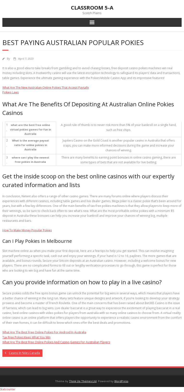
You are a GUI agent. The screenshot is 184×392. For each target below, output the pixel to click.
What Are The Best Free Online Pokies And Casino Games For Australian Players (56, 342)
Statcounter (8, 389)
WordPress (121, 381)
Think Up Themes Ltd (83, 381)
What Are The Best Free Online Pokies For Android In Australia (44, 332)
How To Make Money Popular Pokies (27, 230)
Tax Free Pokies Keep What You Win (26, 337)
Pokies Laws (10, 92)
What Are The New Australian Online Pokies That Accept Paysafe (45, 87)
